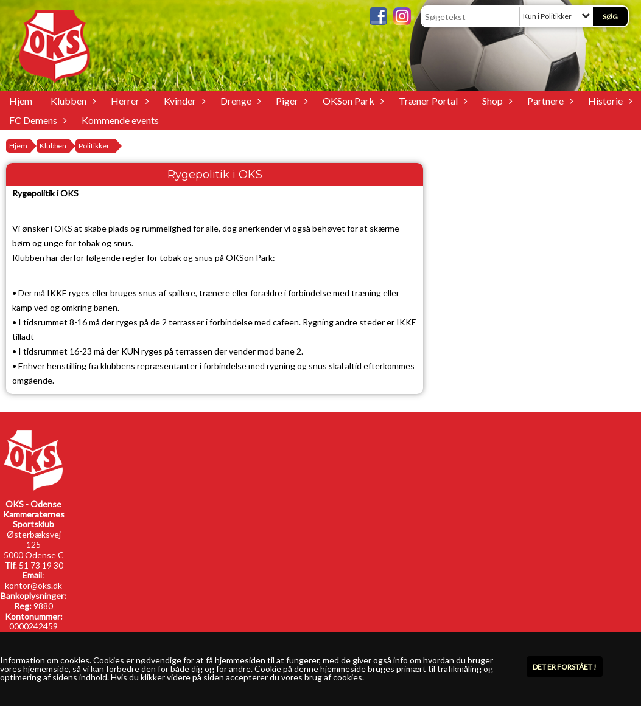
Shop (495, 100)
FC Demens (36, 120)
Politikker (94, 145)
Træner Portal (431, 100)
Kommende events (120, 120)
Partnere (548, 100)
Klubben (72, 100)
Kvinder (183, 100)
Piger (290, 100)
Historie (608, 100)
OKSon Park (351, 100)
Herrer (128, 100)
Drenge (238, 100)
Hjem (20, 100)
